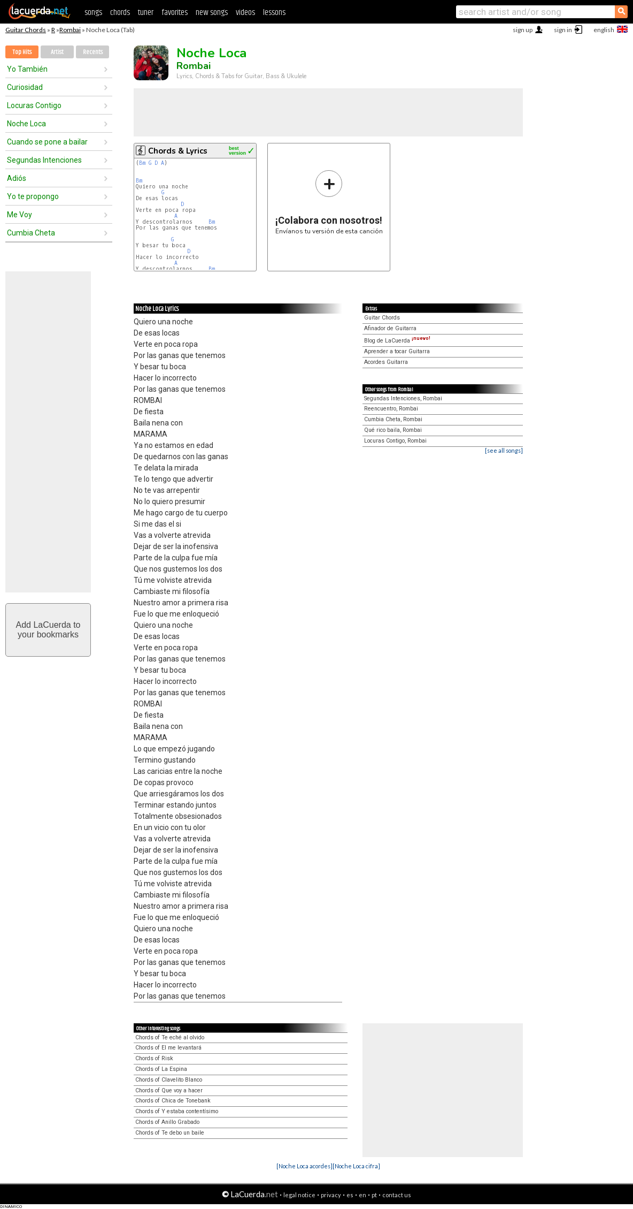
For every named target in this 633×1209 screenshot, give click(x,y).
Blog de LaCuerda (397, 340)
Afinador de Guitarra (390, 328)
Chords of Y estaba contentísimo (176, 1111)
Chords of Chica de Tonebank (173, 1100)
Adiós (16, 178)
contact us (396, 1194)
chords (120, 12)
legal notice (299, 1194)
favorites (174, 12)
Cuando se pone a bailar (47, 142)
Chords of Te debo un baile (169, 1132)
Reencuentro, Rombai (391, 408)
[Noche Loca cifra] (356, 1165)
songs (93, 12)
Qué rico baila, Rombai (393, 430)
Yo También (27, 69)
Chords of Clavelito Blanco (168, 1079)
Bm (142, 162)
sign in (563, 30)
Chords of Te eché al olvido (169, 1037)
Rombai (70, 30)
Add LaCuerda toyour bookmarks (48, 629)
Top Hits (22, 52)
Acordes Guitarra (386, 362)
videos (245, 12)
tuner (145, 12)
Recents (93, 52)
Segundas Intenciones (44, 160)
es (349, 1194)
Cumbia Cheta (31, 233)
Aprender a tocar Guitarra (397, 351)
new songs (212, 12)
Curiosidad (25, 87)
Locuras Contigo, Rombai (395, 440)
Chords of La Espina (161, 1069)
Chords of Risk (154, 1058)
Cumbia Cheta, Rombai (393, 419)
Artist (57, 52)
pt (374, 1194)
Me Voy (19, 214)
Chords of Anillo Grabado (167, 1122)
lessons (274, 12)
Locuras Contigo (34, 105)
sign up (522, 30)
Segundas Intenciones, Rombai (403, 398)
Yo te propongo (33, 196)
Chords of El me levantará (168, 1047)
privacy (331, 1194)
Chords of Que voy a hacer (169, 1090)
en (362, 1194)
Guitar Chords (25, 30)
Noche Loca (26, 123)
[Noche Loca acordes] (304, 1165)
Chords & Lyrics (177, 151)
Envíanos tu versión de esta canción (329, 202)
